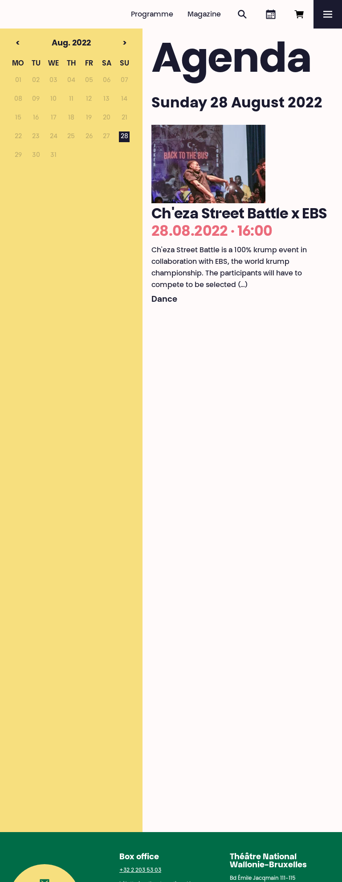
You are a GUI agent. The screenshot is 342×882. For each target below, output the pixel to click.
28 (124, 137)
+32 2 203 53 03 (140, 870)
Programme (152, 14)
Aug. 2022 (54, 44)
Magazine (204, 14)
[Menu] (328, 14)
